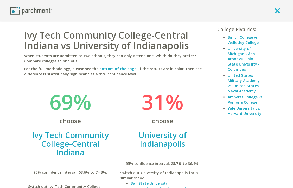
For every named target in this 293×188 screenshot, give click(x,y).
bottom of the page (117, 68)
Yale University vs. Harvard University (245, 111)
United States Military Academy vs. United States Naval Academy (244, 83)
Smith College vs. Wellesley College (243, 40)
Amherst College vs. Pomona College (245, 100)
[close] (277, 10)
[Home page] (31, 10)
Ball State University (149, 183)
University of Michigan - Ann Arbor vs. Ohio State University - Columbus (244, 59)
